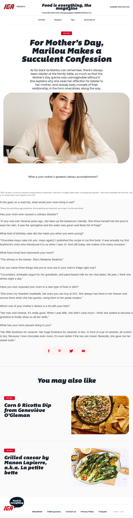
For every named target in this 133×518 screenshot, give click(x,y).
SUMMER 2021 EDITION (119, 7)
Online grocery (54, 511)
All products (89, 19)
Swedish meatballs (29, 293)
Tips (73, 19)
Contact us (71, 511)
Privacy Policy (87, 511)
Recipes (58, 19)
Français (103, 511)
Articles (41, 19)
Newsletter (37, 511)
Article (66, 33)
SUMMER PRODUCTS (82, 13)
